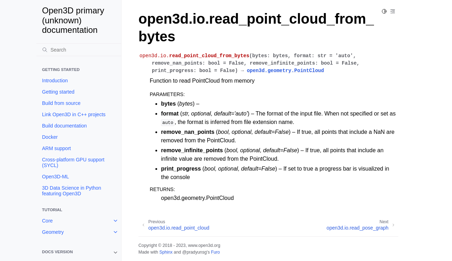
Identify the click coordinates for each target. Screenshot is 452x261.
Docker (50, 137)
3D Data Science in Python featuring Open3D (71, 190)
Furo (215, 252)
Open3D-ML (55, 176)
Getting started (58, 92)
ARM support (56, 148)
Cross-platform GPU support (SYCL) (73, 162)
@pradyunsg (194, 252)
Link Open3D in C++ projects (74, 114)
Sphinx (165, 252)
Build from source (61, 103)
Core (47, 221)
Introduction (55, 80)
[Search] (78, 49)
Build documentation (64, 126)
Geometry (53, 232)
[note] (78, 252)
